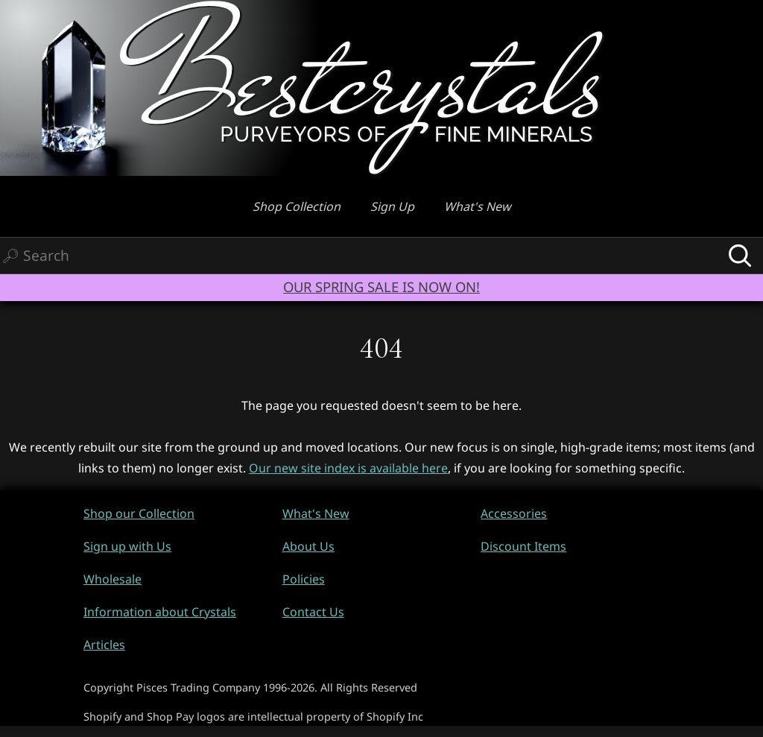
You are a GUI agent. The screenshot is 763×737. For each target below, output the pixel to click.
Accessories (514, 513)
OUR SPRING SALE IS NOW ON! (381, 286)
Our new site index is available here (348, 468)
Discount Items (523, 546)
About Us (308, 546)
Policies (303, 579)
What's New (477, 206)
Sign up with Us (127, 546)
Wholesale (112, 579)
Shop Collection (297, 206)
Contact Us (313, 612)
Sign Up (392, 206)
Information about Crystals (159, 612)
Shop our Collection (138, 513)
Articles (104, 644)
